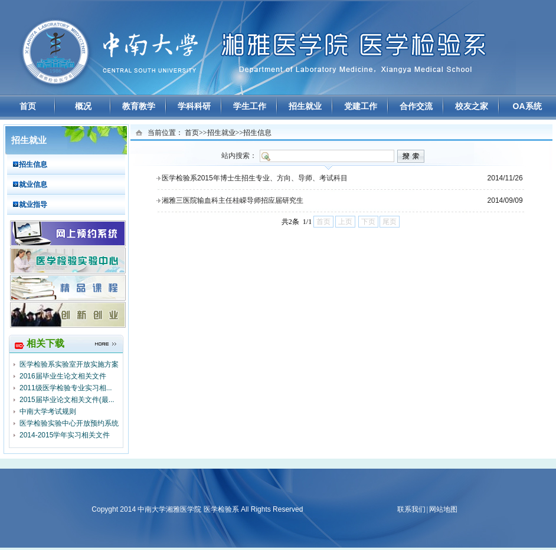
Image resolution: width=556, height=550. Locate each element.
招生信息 (33, 164)
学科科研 (194, 106)
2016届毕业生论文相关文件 (62, 376)
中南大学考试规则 (47, 411)
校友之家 (471, 106)
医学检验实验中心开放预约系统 (69, 423)
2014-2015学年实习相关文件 (64, 435)
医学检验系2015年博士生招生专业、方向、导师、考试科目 (255, 178)
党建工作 (360, 106)
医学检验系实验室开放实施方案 (69, 364)
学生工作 (249, 106)
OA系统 (527, 106)
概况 (83, 106)
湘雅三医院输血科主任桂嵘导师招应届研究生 (232, 200)
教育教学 (138, 106)
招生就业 (305, 106)
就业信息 (33, 184)
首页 (27, 106)
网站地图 (443, 509)
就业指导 (33, 204)
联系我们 (411, 509)
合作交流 (416, 106)
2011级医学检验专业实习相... (65, 388)
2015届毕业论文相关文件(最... (67, 400)
